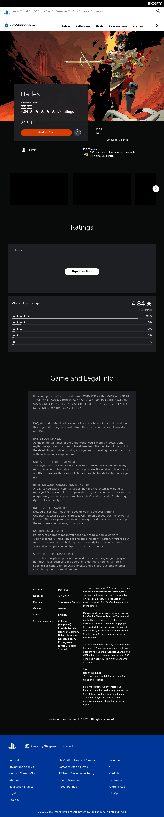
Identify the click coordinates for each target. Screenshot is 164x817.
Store (86, 10)
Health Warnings (92, 669)
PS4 (35, 10)
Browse (117, 22)
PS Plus (46, 10)
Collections (62, 22)
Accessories (61, 10)
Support (98, 10)
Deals (78, 22)
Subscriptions (97, 22)
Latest (45, 22)
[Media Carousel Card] (39, 185)
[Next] (155, 185)
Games (15, 10)
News (75, 10)
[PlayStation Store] (20, 21)
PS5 (26, 10)
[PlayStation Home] (7, 11)
